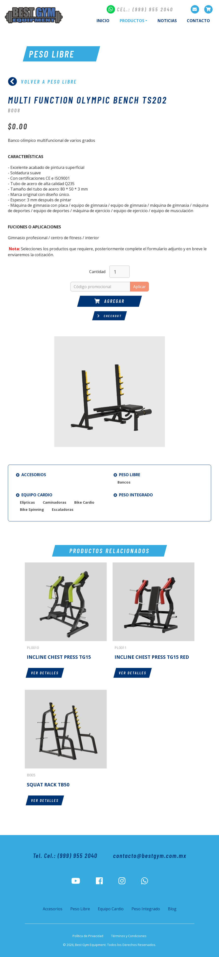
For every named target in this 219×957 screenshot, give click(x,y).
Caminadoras (54, 502)
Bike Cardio (84, 502)
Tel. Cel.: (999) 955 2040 (65, 855)
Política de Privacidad (88, 936)
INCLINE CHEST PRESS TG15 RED (152, 657)
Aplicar (139, 286)
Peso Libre (127, 474)
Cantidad (97, 271)
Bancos (124, 482)
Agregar (109, 301)
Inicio (103, 20)
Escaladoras (62, 509)
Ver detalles (45, 672)
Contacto (198, 20)
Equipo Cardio (34, 495)
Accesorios (31, 474)
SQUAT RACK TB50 (48, 784)
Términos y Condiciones (128, 936)
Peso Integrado (133, 495)
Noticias (167, 20)
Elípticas (27, 502)
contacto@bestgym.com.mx (149, 855)
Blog (172, 909)
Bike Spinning (32, 509)
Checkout (109, 316)
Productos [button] (132, 20)
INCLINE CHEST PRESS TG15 (59, 657)
